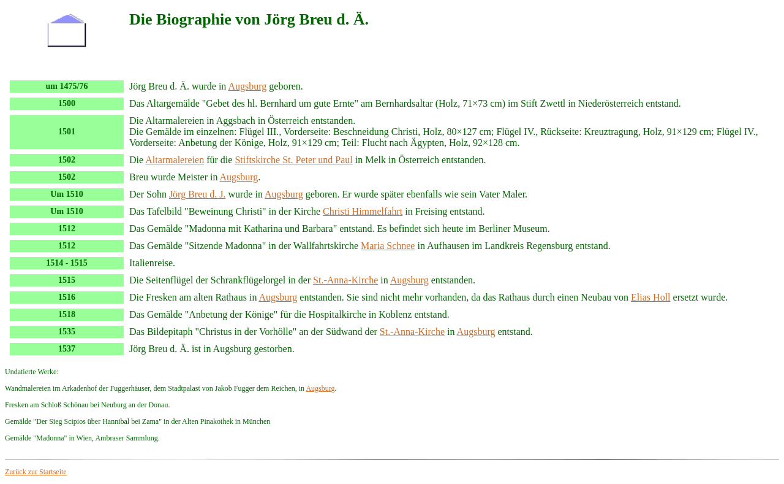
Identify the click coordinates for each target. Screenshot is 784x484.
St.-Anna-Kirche (345, 280)
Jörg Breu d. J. (197, 194)
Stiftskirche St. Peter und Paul (293, 160)
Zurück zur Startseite (36, 471)
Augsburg (247, 86)
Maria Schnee (388, 245)
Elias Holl (650, 297)
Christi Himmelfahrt (362, 211)
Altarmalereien (174, 160)
